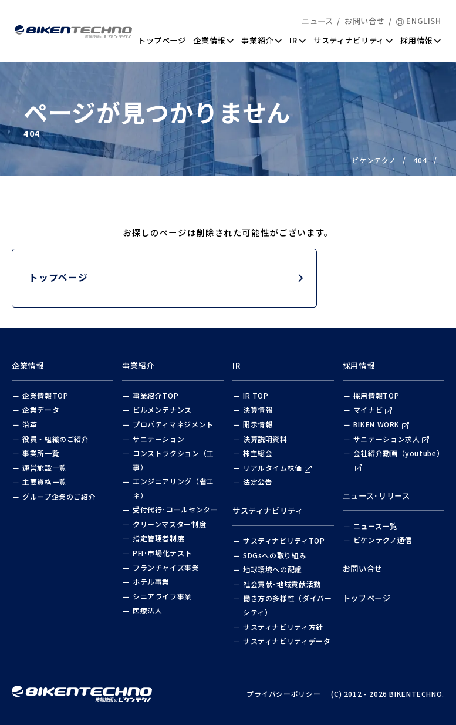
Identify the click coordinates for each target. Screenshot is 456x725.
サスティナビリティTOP (284, 540)
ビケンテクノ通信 (382, 540)
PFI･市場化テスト (162, 553)
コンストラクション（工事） (173, 460)
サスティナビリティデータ (287, 641)
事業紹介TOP (155, 395)
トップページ (162, 40)
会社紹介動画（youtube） (398, 460)
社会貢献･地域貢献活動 (282, 584)
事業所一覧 (40, 453)
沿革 (29, 424)
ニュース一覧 (375, 526)
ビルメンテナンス (162, 409)
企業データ (40, 409)
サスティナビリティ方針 (283, 627)
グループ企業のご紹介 (59, 496)
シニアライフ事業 (162, 596)
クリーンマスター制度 (169, 524)
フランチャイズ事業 (166, 567)
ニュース (317, 20)
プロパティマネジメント (173, 424)
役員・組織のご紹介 (55, 439)
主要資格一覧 (44, 482)
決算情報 (258, 409)
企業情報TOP (45, 395)
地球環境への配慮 (272, 569)
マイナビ (373, 409)
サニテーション (158, 439)
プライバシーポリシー (283, 694)
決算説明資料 (265, 439)
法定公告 (258, 482)
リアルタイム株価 (277, 468)
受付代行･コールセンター (175, 509)
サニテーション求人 (391, 439)
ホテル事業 (151, 581)
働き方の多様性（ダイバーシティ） (287, 605)
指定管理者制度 (158, 538)
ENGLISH (418, 20)
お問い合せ (364, 20)
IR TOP (256, 395)
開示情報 (258, 424)
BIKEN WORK (381, 424)
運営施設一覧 (44, 468)
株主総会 (258, 453)
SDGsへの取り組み (274, 555)
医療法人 (148, 610)
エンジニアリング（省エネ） (173, 488)
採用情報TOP (376, 395)
